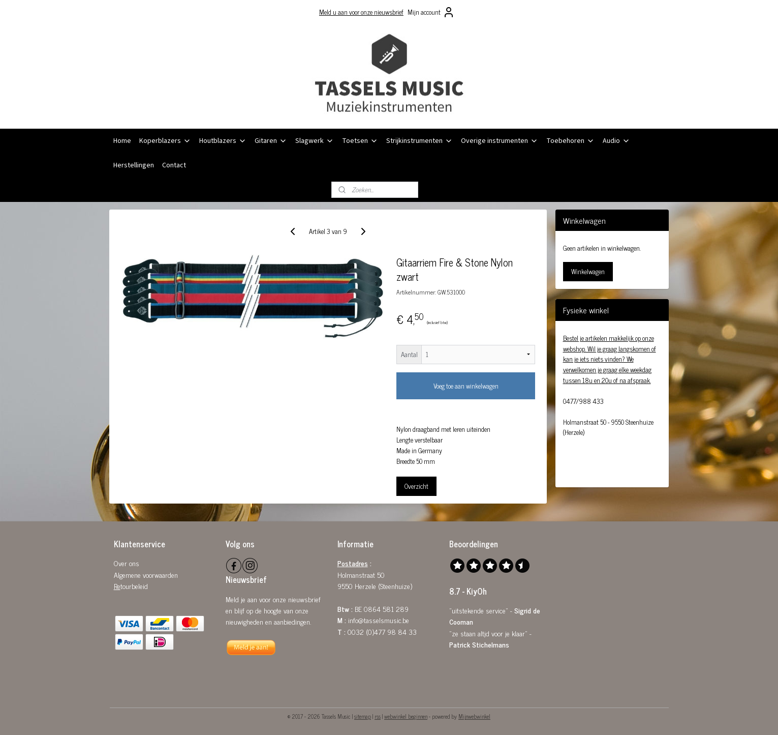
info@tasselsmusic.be (378, 620)
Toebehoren (570, 141)
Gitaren (271, 141)
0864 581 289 (386, 608)
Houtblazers (222, 141)
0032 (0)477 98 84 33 (382, 631)
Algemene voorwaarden (146, 574)
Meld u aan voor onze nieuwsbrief (361, 12)
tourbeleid (134, 586)
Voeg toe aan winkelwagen (466, 385)
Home (122, 141)
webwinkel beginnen (405, 716)
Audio (616, 141)
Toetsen (360, 141)
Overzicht (417, 486)
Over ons (126, 563)
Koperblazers (165, 141)
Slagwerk (314, 141)
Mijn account (431, 12)
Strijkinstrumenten (419, 141)
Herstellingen (133, 165)
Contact (174, 165)
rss (378, 716)
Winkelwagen (588, 271)
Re (117, 586)
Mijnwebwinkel (474, 716)
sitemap (362, 716)
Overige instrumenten (499, 141)
